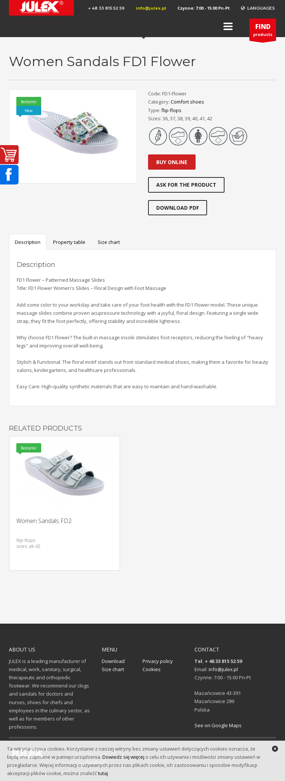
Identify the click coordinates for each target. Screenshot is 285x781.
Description (27, 242)
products (262, 31)
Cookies (151, 669)
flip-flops (171, 110)
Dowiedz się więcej (123, 757)
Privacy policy (157, 661)
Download (113, 661)
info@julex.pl (151, 8)
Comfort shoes (187, 101)
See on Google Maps (218, 725)
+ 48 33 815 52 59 (106, 8)
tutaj (103, 773)
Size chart (109, 242)
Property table (69, 242)
